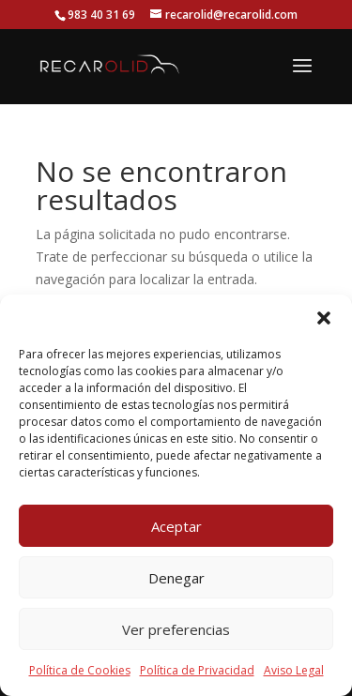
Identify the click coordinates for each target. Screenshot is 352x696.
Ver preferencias (176, 629)
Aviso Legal (294, 670)
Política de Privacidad (197, 670)
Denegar (176, 577)
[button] (323, 318)
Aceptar (176, 526)
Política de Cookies (79, 670)
